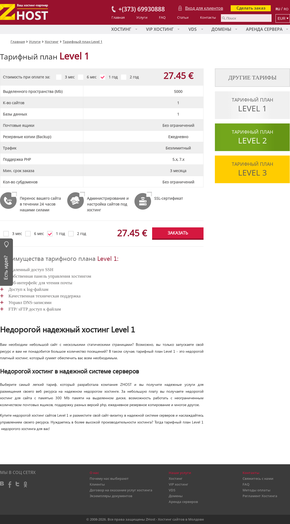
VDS (192, 29)
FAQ (162, 17)
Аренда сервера (264, 29)
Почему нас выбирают (109, 478)
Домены (221, 29)
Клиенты (97, 484)
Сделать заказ (250, 8)
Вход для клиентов (204, 8)
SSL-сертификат (168, 198)
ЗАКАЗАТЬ (178, 233)
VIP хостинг (160, 29)
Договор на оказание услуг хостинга (121, 490)
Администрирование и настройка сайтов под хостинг (108, 204)
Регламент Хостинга (260, 495)
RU (278, 9)
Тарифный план (252, 105)
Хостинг (121, 29)
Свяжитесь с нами (258, 478)
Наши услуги (180, 472)
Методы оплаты (256, 490)
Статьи (182, 17)
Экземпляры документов (111, 495)
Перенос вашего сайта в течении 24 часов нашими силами (40, 204)
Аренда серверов (183, 501)
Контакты (208, 17)
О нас (94, 472)
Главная (118, 17)
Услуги (141, 17)
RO (286, 9)
